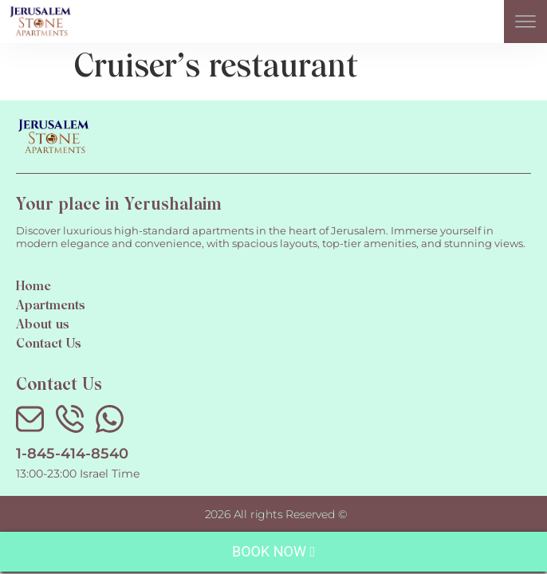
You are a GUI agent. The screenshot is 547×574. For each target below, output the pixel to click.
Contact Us (48, 344)
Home (33, 287)
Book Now (273, 551)
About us (42, 325)
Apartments (50, 306)
